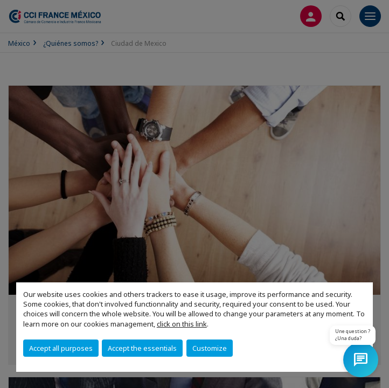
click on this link (182, 324)
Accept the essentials (142, 348)
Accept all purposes (61, 348)
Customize (209, 348)
